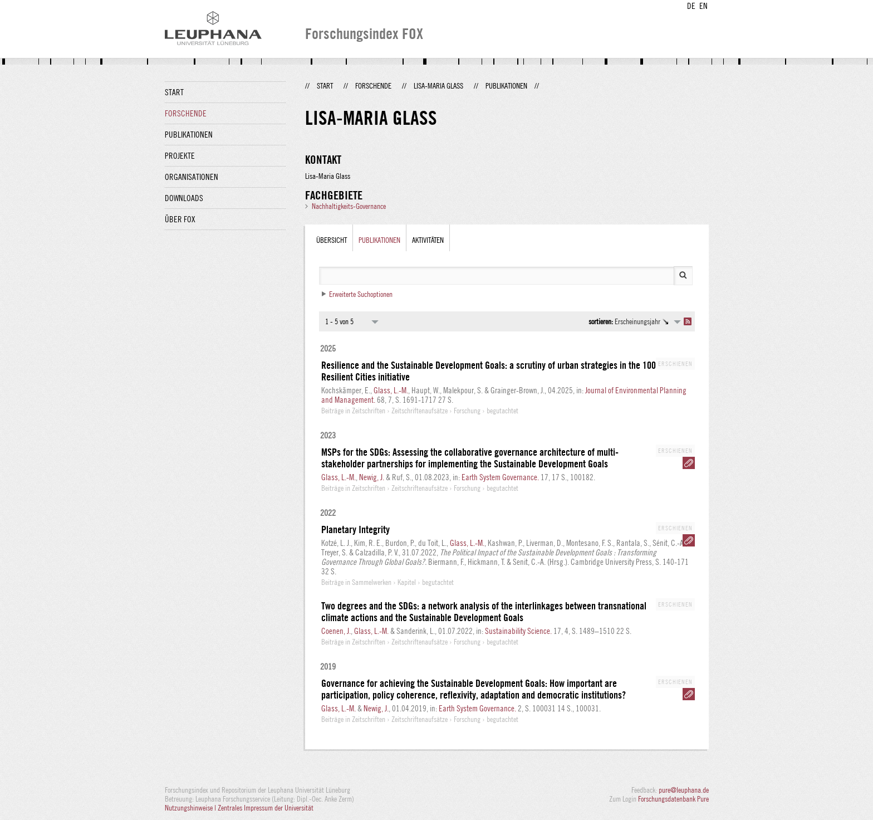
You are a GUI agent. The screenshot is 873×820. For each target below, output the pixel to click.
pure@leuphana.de (684, 789)
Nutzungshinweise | (191, 807)
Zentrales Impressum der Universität (265, 807)
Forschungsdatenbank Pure (673, 798)
